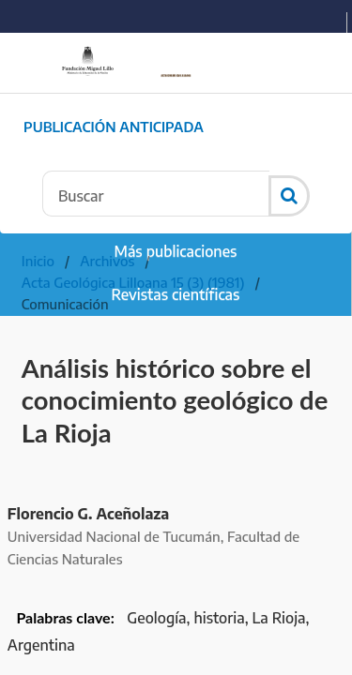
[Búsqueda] (155, 194)
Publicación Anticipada (113, 126)
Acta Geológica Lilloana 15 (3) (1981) (133, 282)
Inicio (38, 260)
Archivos (107, 260)
